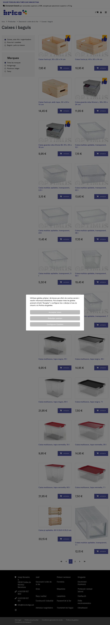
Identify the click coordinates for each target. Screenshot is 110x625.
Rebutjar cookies (55, 318)
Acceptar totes (55, 312)
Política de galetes (45, 305)
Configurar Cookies (55, 324)
